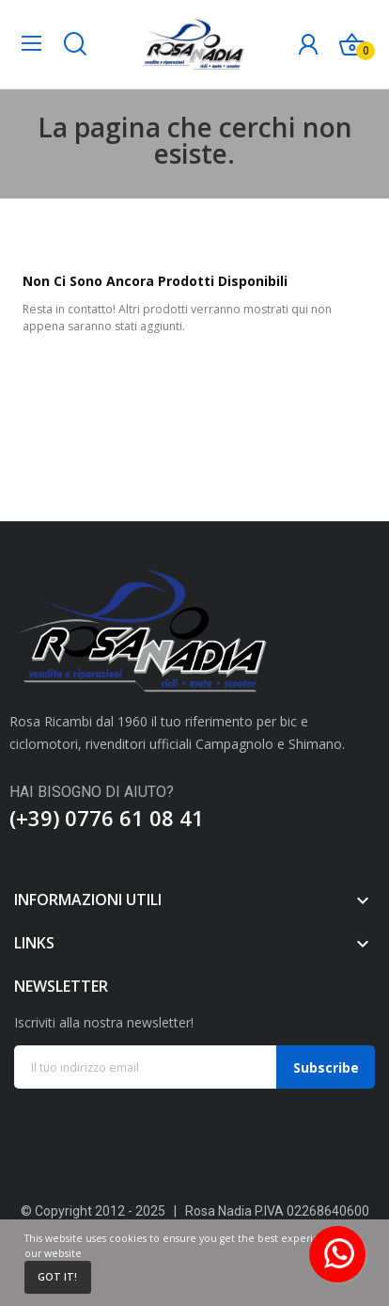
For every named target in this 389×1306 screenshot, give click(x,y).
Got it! (57, 1276)
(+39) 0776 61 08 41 (106, 817)
